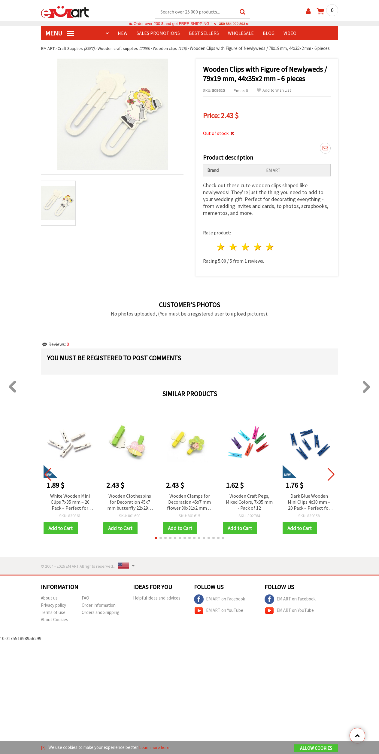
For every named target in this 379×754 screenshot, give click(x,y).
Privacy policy (53, 606)
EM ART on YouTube (218, 611)
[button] (156, 538)
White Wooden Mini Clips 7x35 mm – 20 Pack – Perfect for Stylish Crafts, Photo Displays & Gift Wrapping (70, 502)
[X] (43, 747)
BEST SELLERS (204, 33)
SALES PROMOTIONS (158, 33)
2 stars (233, 247)
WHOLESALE (241, 33)
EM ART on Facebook (219, 600)
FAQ (85, 598)
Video (289, 33)
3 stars (245, 247)
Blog (268, 33)
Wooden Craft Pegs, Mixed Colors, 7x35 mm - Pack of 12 (249, 502)
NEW (123, 33)
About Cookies (54, 620)
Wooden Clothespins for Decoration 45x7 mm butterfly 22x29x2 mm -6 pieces (130, 502)
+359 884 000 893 (231, 24)
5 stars (270, 247)
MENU (59, 33)
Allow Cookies (316, 748)
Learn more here (155, 747)
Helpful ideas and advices (156, 598)
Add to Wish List (274, 90)
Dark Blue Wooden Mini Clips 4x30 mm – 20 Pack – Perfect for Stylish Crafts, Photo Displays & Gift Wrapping (309, 502)
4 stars (258, 247)
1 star (221, 247)
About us (49, 598)
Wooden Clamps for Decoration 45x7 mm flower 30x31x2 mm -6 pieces (189, 502)
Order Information (99, 606)
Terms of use (53, 613)
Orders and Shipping (101, 613)
